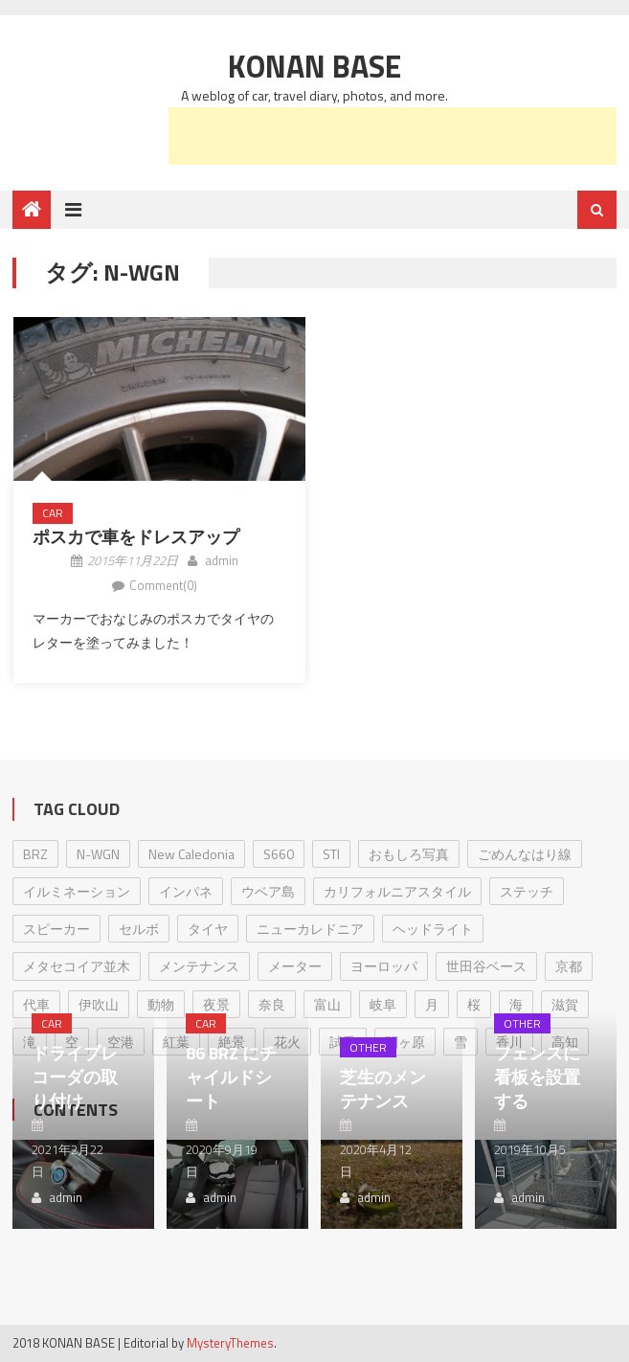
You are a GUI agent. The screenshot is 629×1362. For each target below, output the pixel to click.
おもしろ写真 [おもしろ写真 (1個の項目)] (409, 854)
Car (52, 513)
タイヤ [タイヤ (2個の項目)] (208, 929)
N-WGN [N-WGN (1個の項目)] (98, 854)
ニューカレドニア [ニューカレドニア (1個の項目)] (310, 929)
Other (368, 1047)
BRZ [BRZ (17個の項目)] (35, 854)
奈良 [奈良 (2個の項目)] (271, 1004)
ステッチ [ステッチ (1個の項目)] (526, 891)
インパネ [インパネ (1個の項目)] (186, 891)
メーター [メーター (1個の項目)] (295, 966)
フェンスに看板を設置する (537, 1077)
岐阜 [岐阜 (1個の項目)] (383, 1004)
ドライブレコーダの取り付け (75, 1077)
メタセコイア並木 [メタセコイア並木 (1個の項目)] (76, 966)
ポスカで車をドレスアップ (136, 537)
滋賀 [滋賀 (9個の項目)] (564, 1004)
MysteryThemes (230, 1342)
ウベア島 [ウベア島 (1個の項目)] (268, 891)
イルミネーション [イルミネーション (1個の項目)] (76, 891)
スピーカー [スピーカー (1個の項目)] (56, 929)
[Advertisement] (392, 136)
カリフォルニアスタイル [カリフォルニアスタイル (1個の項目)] (397, 891)
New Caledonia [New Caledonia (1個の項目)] (191, 854)
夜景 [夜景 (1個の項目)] (216, 1004)
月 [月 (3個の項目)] (431, 1004)
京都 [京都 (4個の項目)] (568, 966)
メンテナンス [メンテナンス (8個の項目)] (199, 966)
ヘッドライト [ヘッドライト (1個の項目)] (433, 929)
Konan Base (314, 66)
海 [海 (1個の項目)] (516, 1004)
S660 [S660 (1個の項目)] (278, 854)
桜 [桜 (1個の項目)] (474, 1004)
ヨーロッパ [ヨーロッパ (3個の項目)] (383, 966)
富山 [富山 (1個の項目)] (327, 1004)
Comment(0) (163, 585)
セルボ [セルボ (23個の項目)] (139, 929)
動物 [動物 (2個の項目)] (160, 1004)
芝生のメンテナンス (383, 1089)
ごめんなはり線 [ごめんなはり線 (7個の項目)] (525, 854)
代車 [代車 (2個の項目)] (36, 1004)
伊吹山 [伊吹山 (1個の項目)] (99, 1004)
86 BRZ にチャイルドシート (231, 1077)
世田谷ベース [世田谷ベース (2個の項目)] (486, 966)
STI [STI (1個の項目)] (331, 854)
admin (221, 560)
